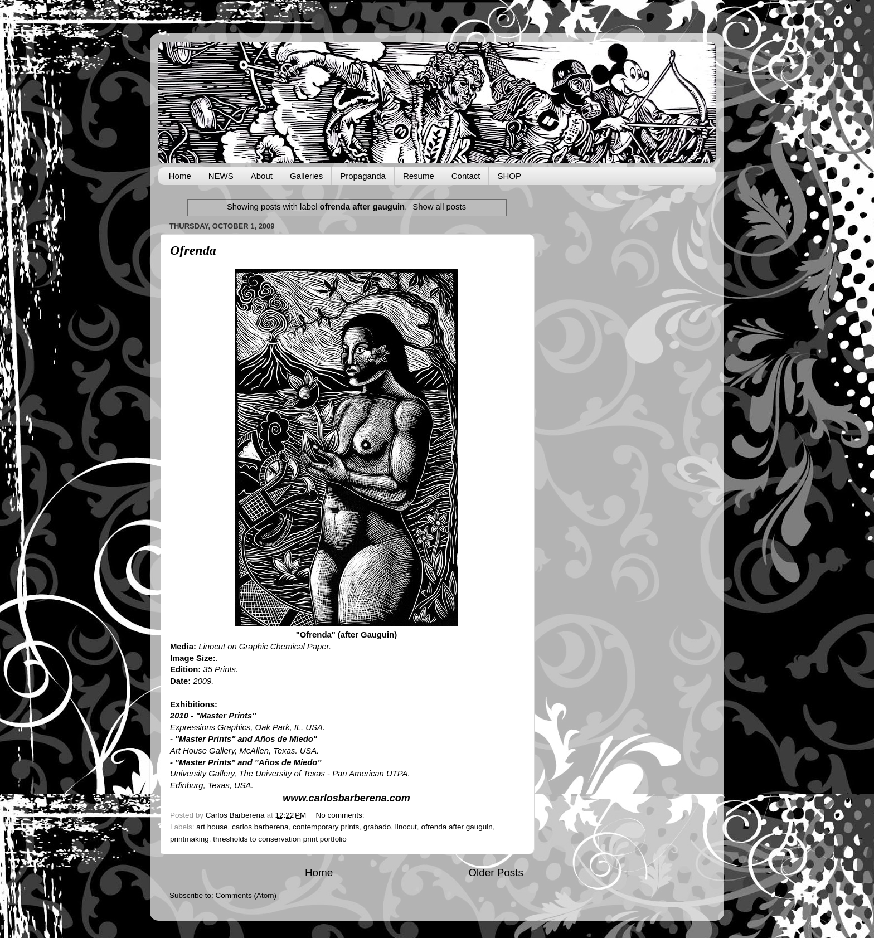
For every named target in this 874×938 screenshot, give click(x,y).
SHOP (509, 176)
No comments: (341, 815)
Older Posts (495, 872)
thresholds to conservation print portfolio (279, 839)
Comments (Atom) (246, 895)
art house (211, 827)
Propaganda (363, 176)
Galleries (306, 176)
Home (180, 176)
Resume (418, 176)
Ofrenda (193, 250)
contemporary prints (326, 827)
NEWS (221, 176)
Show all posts (439, 206)
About (262, 176)
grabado (377, 827)
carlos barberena (260, 827)
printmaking (189, 839)
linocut (406, 827)
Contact (465, 176)
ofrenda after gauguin (456, 827)
